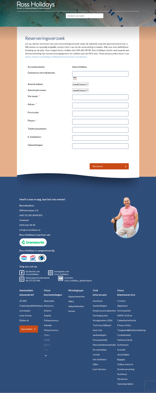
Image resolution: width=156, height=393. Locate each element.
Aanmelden (27, 329)
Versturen (97, 166)
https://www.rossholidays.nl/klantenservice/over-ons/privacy (56, 56)
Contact (121, 300)
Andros (47, 310)
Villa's (71, 301)
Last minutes (99, 369)
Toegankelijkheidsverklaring (131, 330)
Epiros (47, 344)
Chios (47, 335)
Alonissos (49, 305)
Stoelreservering (125, 369)
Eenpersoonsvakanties (104, 310)
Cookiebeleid (124, 335)
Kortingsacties (100, 315)
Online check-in (125, 364)
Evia (46, 349)
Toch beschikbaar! (102, 325)
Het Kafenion (99, 359)
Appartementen (76, 296)
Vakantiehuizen (76, 306)
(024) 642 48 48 (27, 225)
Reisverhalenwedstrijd (104, 344)
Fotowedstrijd (100, 339)
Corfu (47, 339)
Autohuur (98, 300)
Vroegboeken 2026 (102, 320)
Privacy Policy (124, 325)
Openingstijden (125, 383)
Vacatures (122, 379)
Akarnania (49, 300)
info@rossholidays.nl (29, 229)
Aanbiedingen (100, 305)
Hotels (71, 311)
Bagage (121, 359)
